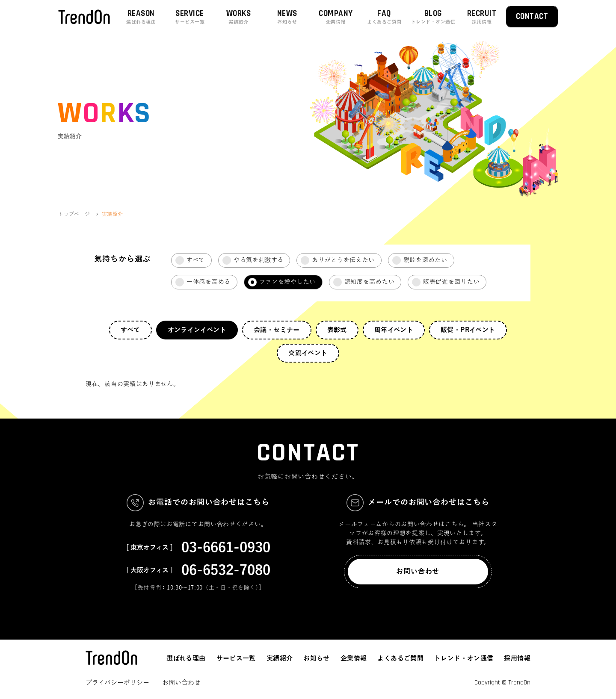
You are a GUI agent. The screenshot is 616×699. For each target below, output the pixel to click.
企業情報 (354, 658)
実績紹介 (280, 658)
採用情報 (517, 658)
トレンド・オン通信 (463, 658)
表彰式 (337, 330)
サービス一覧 (236, 658)
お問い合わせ (417, 571)
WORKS (239, 17)
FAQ (385, 17)
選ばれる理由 (185, 658)
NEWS (287, 17)
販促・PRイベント (468, 330)
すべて (130, 330)
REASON (141, 17)
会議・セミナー (277, 330)
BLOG (433, 17)
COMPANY (336, 17)
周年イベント (393, 330)
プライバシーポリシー (117, 682)
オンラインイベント (197, 330)
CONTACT (532, 16)
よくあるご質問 (400, 658)
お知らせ (316, 658)
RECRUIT (482, 17)
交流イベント (307, 353)
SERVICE (190, 17)
